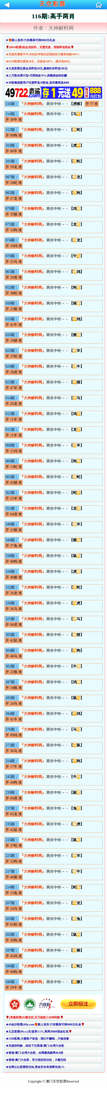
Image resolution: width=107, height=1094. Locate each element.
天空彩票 (52, 4)
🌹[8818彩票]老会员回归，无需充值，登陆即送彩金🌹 (40, 47)
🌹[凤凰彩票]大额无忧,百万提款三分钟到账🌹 (34, 1017)
